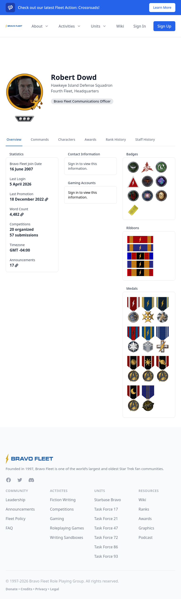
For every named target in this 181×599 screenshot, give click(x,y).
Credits (26, 589)
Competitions (62, 509)
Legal (54, 589)
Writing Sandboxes (66, 537)
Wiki (120, 26)
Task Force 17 (106, 509)
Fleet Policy (15, 518)
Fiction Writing (63, 499)
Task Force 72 (106, 537)
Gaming (57, 518)
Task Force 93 (106, 556)
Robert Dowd (74, 77)
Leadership (15, 499)
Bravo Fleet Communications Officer (82, 101)
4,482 (17, 214)
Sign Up (164, 26)
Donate (12, 589)
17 (14, 265)
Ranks (144, 509)
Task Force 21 (106, 518)
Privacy (41, 589)
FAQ (9, 528)
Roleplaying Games (67, 528)
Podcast (145, 537)
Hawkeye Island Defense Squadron (81, 85)
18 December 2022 (29, 199)
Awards (145, 518)
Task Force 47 (106, 528)
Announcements (20, 509)
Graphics (146, 528)
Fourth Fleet (61, 91)
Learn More (162, 7)
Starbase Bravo (107, 499)
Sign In (139, 26)
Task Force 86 (106, 546)
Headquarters (86, 91)
